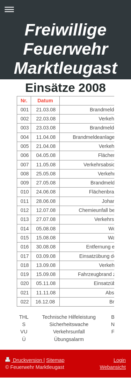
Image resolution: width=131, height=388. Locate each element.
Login (120, 360)
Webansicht (113, 367)
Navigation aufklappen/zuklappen (65, 9)
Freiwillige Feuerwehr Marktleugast (65, 49)
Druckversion (24, 360)
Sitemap (55, 360)
